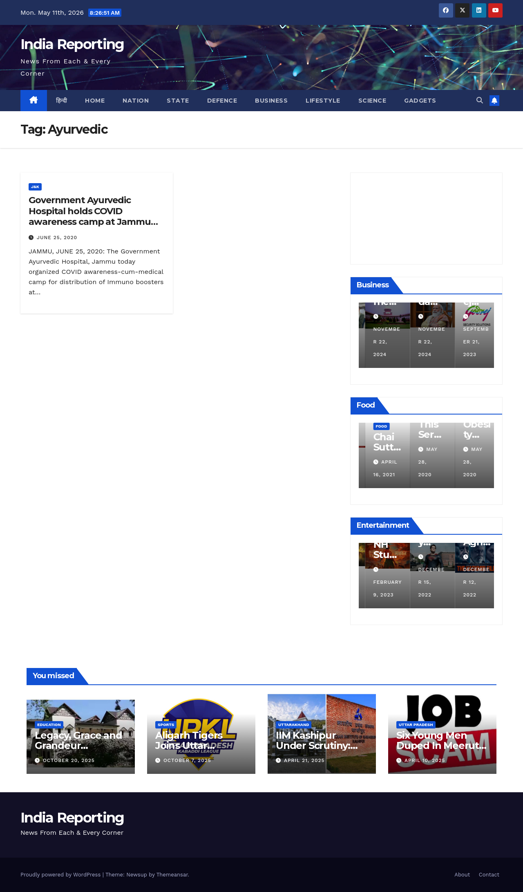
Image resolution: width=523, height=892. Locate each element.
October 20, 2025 (69, 760)
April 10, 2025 (425, 760)
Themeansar (172, 875)
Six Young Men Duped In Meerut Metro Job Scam (437, 745)
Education (49, 724)
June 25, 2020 (57, 237)
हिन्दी (61, 100)
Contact (489, 875)
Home (95, 100)
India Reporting (72, 44)
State (178, 100)
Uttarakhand (293, 724)
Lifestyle (323, 100)
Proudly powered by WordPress (61, 875)
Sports (166, 724)
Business (271, 100)
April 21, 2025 (304, 760)
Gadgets (420, 100)
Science (372, 100)
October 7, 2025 (187, 760)
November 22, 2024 (425, 341)
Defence (222, 100)
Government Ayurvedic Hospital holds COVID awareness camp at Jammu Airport (90, 216)
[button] (479, 100)
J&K (35, 186)
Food (420, 426)
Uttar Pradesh (416, 724)
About (462, 875)
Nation (136, 100)
